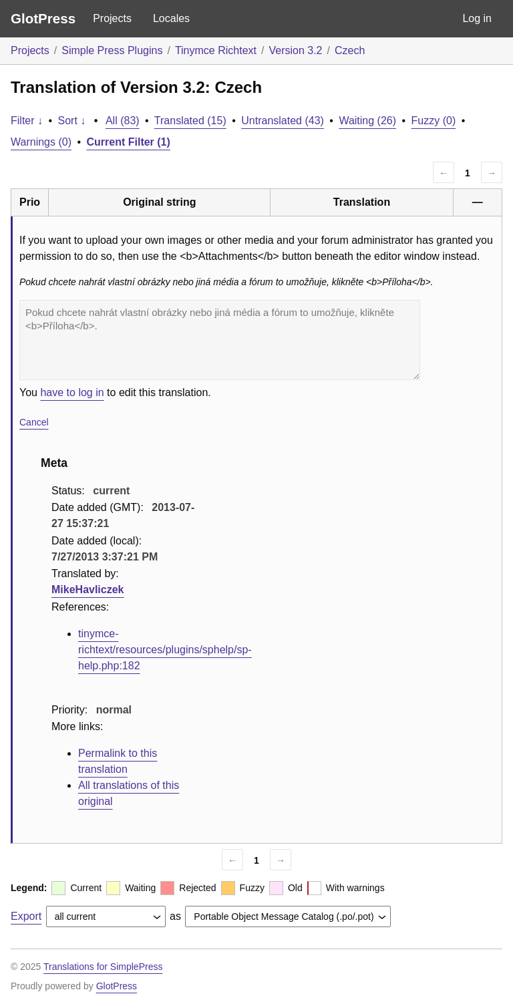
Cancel (34, 422)
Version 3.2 (295, 50)
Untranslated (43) (282, 120)
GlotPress (43, 18)
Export (26, 916)
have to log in (72, 392)
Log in (477, 18)
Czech (350, 50)
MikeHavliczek (87, 589)
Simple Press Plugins (111, 50)
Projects (112, 18)
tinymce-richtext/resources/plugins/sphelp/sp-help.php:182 (165, 649)
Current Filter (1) (128, 142)
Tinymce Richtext (215, 50)
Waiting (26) (367, 120)
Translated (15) (190, 120)
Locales (171, 18)
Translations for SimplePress (102, 966)
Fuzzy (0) (433, 120)
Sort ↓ (72, 120)
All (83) (123, 120)
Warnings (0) (41, 142)
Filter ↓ (27, 120)
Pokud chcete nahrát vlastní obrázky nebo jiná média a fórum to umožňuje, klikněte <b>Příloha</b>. (219, 340)
